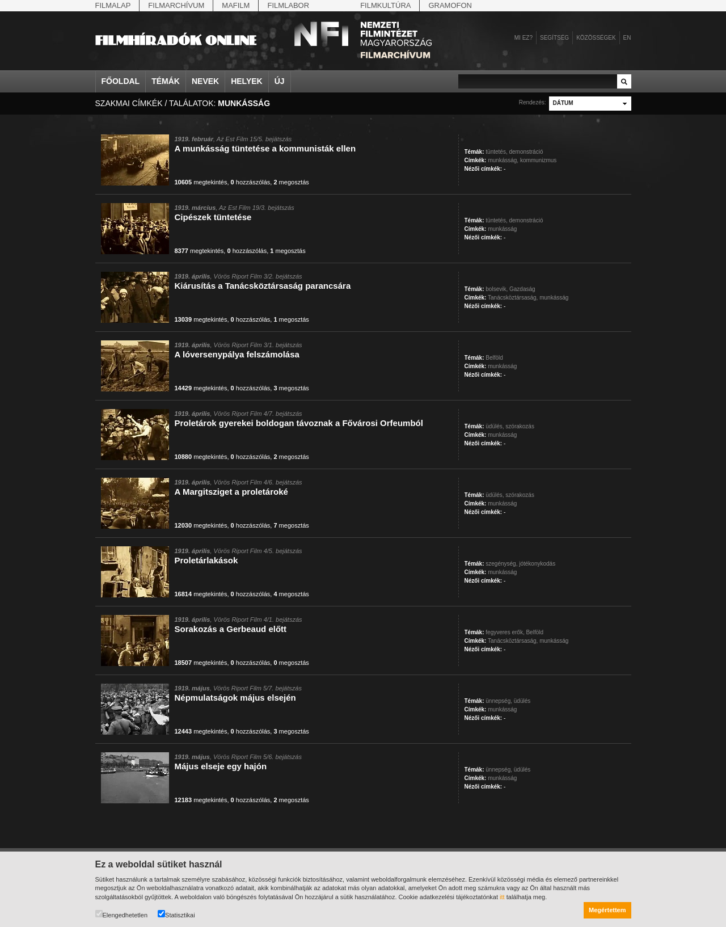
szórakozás (519, 426)
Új (280, 81)
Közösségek (595, 38)
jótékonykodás (537, 564)
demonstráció (526, 152)
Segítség (554, 38)
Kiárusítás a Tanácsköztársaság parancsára (263, 285)
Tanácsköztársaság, (513, 297)
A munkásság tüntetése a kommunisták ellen (265, 148)
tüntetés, (496, 152)
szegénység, (501, 564)
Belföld (494, 358)
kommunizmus (538, 160)
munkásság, (503, 160)
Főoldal (121, 81)
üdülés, (495, 426)
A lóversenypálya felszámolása (237, 354)
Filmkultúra (385, 5)
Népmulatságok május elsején (235, 697)
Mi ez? (523, 38)
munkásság (502, 229)
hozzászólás (251, 182)
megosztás (291, 182)
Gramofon (450, 5)
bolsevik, (497, 289)
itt (502, 897)
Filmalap (113, 5)
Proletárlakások (206, 560)
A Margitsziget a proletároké (231, 491)
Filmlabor (288, 5)
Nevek (205, 81)
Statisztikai (176, 914)
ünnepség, (499, 701)
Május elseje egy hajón (221, 766)
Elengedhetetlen (121, 914)
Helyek (247, 81)
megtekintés (201, 182)
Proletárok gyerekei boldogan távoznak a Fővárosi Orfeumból (299, 423)
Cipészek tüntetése (213, 217)
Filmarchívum (176, 5)
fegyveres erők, (505, 632)
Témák (165, 81)
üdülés (522, 701)
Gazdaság (522, 289)
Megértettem (607, 910)
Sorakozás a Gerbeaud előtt (231, 629)
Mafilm (236, 5)
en (627, 38)
